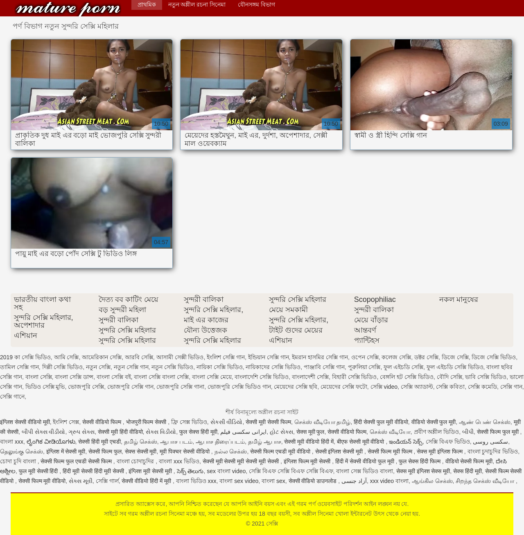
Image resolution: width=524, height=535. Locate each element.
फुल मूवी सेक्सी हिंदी (39, 471)
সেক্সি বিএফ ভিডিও (448, 441)
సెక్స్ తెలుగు (190, 471)
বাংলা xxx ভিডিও (179, 461)
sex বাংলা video (226, 471)
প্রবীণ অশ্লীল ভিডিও (436, 431)
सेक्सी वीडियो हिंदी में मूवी (147, 481)
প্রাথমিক (147, 4)
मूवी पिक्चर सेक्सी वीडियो (185, 451)
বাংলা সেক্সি (38, 377)
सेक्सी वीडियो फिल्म (102, 422)
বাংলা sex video (238, 481)
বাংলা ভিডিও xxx (196, 481)
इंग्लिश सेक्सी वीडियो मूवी (25, 422)
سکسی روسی (490, 441)
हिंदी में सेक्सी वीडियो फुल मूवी (365, 461)
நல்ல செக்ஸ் (231, 451)
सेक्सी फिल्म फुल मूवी (498, 431)
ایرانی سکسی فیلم (243, 431)
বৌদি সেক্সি (449, 377)
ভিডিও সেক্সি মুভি (45, 386)
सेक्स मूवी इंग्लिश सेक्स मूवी (423, 471)
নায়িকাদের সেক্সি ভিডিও (273, 367)
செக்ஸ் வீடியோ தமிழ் (322, 422)
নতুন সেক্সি (98, 367)
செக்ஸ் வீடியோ (390, 431)
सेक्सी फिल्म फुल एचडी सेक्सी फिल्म (77, 461)
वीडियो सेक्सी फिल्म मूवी (469, 461)
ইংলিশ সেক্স (66, 422)
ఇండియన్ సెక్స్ (405, 441)
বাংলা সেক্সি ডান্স (74, 377)
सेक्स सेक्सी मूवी (141, 451)
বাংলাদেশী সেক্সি (310, 377)
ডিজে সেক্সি (455, 357)
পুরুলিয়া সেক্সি (364, 367)
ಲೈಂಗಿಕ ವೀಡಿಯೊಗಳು (51, 441)
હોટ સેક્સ (281, 431)
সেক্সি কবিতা (450, 386)
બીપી (468, 431)
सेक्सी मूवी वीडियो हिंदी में (309, 441)
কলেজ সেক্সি (396, 357)
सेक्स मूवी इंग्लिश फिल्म (440, 451)
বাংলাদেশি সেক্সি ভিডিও (262, 377)
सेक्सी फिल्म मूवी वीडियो (42, 481)
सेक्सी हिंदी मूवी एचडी (99, 441)
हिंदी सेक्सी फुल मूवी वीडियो (381, 422)
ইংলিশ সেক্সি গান (226, 357)
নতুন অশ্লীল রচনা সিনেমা (197, 4)
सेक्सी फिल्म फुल (105, 451)
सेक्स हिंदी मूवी (467, 471)
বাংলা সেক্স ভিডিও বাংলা (364, 471)
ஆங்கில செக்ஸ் (432, 481)
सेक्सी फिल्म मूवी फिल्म (391, 451)
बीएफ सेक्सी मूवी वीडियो (361, 441)
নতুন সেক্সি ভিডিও (172, 367)
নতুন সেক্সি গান (131, 367)
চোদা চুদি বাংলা (19, 461)
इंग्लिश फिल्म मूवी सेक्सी (308, 461)
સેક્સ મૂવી (81, 481)
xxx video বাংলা (389, 481)
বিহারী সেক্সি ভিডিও (354, 377)
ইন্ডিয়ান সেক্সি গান (268, 357)
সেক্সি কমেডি (482, 386)
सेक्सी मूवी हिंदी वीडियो (120, 431)
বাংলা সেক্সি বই (114, 377)
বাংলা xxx (11, 441)
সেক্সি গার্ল (107, 481)
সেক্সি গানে (12, 396)
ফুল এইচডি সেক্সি (403, 367)
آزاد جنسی (354, 481)
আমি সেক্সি (66, 357)
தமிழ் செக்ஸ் (140, 441)
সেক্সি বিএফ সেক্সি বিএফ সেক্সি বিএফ (291, 471)
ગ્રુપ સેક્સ (81, 431)
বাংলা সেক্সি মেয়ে (212, 377)
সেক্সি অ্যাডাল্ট (417, 386)
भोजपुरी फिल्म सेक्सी (147, 422)
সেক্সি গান (511, 386)
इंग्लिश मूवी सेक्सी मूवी (151, 471)
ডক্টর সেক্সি (426, 357)
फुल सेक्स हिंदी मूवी (198, 431)
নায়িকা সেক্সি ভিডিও (219, 367)
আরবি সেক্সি (139, 357)
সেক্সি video (384, 386)
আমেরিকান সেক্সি (102, 357)
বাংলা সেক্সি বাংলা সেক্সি (161, 377)
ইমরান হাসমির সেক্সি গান (320, 357)
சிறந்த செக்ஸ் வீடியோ (486, 481)
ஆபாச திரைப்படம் (220, 441)
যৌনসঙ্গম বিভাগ (256, 4)
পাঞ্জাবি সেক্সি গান (324, 367)
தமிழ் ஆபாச (264, 441)
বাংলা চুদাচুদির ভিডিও (493, 451)
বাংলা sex (273, 481)
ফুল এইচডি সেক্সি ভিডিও (455, 367)
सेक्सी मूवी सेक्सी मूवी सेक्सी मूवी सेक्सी (241, 461)
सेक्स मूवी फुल (310, 431)
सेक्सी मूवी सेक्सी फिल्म (268, 422)
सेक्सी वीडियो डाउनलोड (314, 481)
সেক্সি (68, 9)
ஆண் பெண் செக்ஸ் (484, 422)
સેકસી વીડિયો (226, 422)
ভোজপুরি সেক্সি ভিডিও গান (239, 386)
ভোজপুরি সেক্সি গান (130, 386)
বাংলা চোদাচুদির (136, 461)
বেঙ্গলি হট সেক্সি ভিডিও (407, 377)
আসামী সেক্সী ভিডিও (180, 357)
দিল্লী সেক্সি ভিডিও (62, 367)
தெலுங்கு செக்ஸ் (21, 451)
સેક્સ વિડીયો (161, 431)
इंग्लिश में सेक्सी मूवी (66, 451)
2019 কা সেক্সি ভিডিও (25, 357)
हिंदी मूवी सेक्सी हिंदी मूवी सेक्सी (94, 471)
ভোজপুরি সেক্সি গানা (180, 386)
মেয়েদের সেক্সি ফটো (344, 386)
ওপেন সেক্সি (365, 357)
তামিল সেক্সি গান (19, 367)
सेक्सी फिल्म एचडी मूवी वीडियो (281, 451)
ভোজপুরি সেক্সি (86, 386)
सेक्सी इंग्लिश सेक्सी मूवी (340, 451)
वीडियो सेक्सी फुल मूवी (433, 422)
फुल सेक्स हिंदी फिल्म (420, 461)
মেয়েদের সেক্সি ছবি (295, 386)
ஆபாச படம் (176, 441)
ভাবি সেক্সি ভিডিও (485, 377)
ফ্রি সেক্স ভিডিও (189, 422)
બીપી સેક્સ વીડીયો (44, 431)
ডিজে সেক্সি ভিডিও (494, 357)
